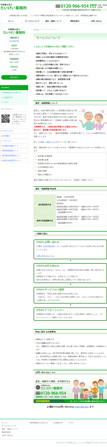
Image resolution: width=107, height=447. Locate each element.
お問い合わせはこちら (45, 256)
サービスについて (32, 21)
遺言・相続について (53, 21)
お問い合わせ (96, 21)
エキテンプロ (7, 131)
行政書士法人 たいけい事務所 (79, 443)
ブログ (6, 102)
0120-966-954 (49, 246)
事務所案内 (74, 21)
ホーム (11, 21)
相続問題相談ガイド (10, 151)
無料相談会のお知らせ (12, 93)
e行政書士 (6, 136)
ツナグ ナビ (7, 141)
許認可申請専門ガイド (11, 161)
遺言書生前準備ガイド (11, 156)
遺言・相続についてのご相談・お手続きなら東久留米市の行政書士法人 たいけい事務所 (15, 6)
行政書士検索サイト (10, 146)
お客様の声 (7, 97)
